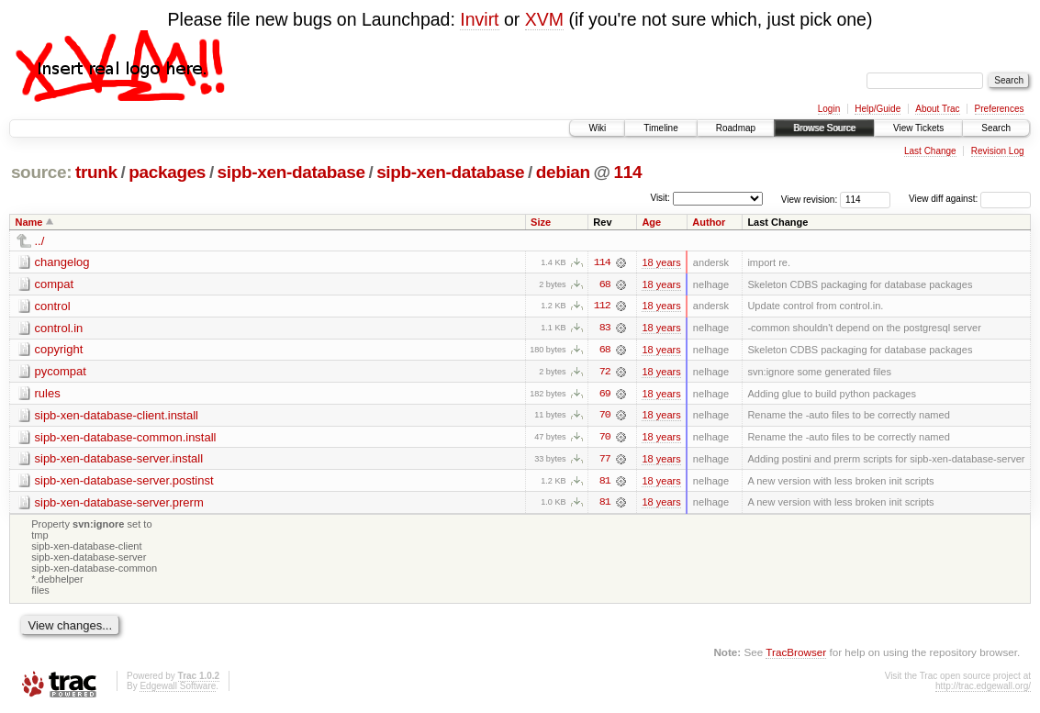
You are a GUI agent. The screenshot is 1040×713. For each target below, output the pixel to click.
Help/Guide (877, 109)
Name (29, 222)
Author (708, 222)
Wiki (597, 128)
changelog (62, 262)
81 (604, 482)
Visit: (660, 198)
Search (996, 128)
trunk (96, 172)
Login (829, 109)
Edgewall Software (178, 689)
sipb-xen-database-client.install (116, 416)
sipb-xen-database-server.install (119, 460)
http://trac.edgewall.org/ (983, 689)
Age (651, 222)
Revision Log (997, 151)
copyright (59, 350)
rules (48, 394)
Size (541, 222)
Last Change (930, 151)
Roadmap (735, 128)
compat (54, 284)
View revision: (809, 199)
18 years (661, 262)
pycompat (60, 372)
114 (628, 172)
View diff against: (970, 199)
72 (604, 372)
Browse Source (824, 128)
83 (604, 328)
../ (40, 241)
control (53, 306)
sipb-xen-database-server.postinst (124, 482)
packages (167, 172)
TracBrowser (796, 654)
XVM (544, 19)
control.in (59, 328)
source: (41, 172)
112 (602, 306)
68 (604, 284)
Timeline (660, 128)
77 (604, 460)
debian (563, 172)
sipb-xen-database (291, 172)
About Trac (937, 109)
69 (604, 394)
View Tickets (918, 128)
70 (604, 416)
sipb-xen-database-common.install (126, 438)
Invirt (479, 19)
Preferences (999, 109)
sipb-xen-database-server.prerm (119, 504)
